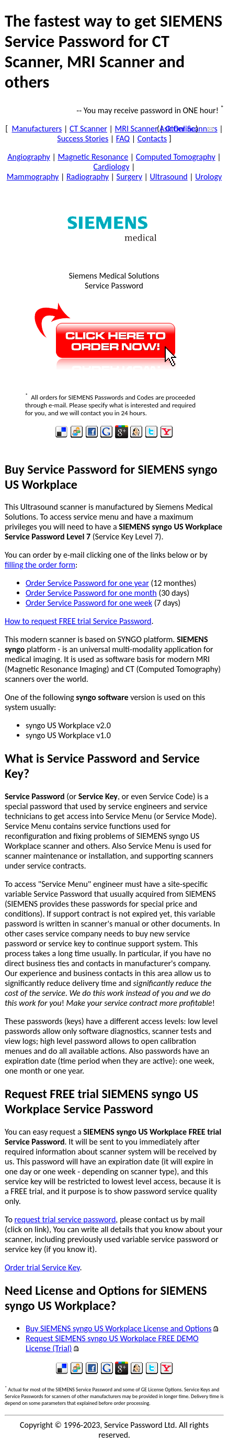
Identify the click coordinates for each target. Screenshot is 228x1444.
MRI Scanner (136, 129)
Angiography (28, 157)
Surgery (129, 177)
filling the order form (40, 565)
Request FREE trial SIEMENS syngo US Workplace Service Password (101, 1101)
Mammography (33, 177)
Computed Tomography (175, 157)
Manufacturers (37, 129)
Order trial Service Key (42, 1267)
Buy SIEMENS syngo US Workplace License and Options (119, 1328)
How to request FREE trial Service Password (78, 621)
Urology (208, 177)
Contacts (152, 138)
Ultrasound (169, 177)
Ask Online (177, 129)
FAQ (123, 138)
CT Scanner (88, 129)
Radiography (87, 177)
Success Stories (82, 138)
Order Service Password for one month (91, 593)
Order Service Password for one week (89, 603)
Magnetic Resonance (93, 157)
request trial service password (65, 1219)
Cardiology (112, 167)
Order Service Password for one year (87, 583)
